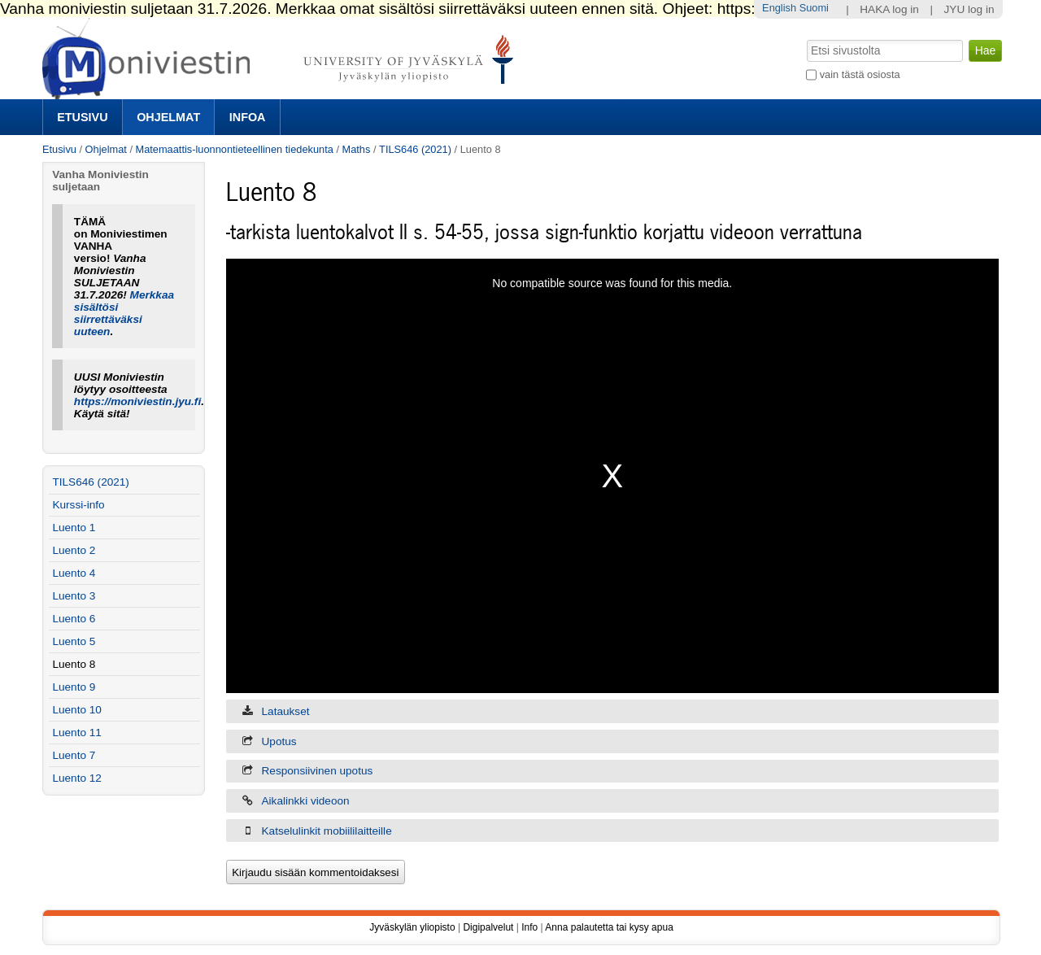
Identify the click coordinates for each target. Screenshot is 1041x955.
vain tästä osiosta (860, 74)
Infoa (247, 117)
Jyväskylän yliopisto (412, 927)
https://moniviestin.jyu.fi (137, 401)
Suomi (814, 8)
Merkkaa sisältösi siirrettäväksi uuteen (124, 313)
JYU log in (969, 9)
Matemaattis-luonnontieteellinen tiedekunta (234, 149)
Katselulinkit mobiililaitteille (327, 831)
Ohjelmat (168, 117)
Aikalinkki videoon (306, 801)
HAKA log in (889, 9)
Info (529, 927)
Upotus (279, 741)
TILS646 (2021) (415, 149)
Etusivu (82, 117)
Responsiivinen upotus (317, 771)
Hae (805, 38)
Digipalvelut (488, 927)
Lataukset (286, 711)
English (779, 8)
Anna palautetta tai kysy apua (609, 927)
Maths (356, 149)
